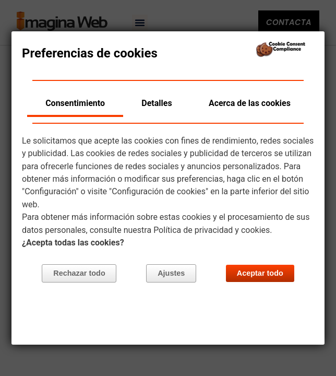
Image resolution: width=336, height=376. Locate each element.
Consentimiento (75, 103)
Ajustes (171, 273)
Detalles (156, 103)
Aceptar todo (260, 273)
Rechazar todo (79, 273)
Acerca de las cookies (250, 103)
